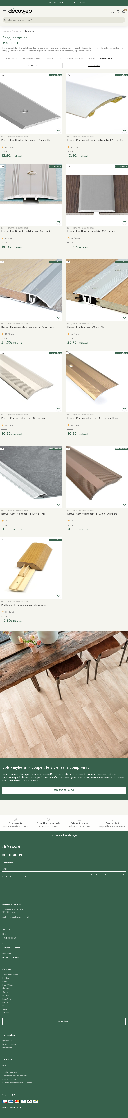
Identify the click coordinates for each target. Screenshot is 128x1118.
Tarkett (5, 1009)
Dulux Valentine (8, 985)
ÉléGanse (6, 988)
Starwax (5, 1005)
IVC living (6, 995)
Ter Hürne (6, 1012)
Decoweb (5, 31)
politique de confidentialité (20, 877)
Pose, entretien (17, 31)
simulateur (64, 1021)
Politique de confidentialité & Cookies (17, 1082)
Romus (5, 1002)
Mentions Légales (9, 1079)
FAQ (4, 1065)
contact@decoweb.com (11, 947)
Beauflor (5, 978)
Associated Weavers (10, 974)
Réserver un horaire (10, 957)
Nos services (7, 1040)
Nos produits (7, 1047)
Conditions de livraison (11, 1072)
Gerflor (5, 992)
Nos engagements (9, 1044)
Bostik (4, 981)
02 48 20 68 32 (9, 938)
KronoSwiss (6, 999)
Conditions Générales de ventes (14, 1075)
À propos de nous (9, 1068)
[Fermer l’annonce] (127, 3)
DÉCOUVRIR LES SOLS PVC (64, 790)
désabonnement (101, 875)
